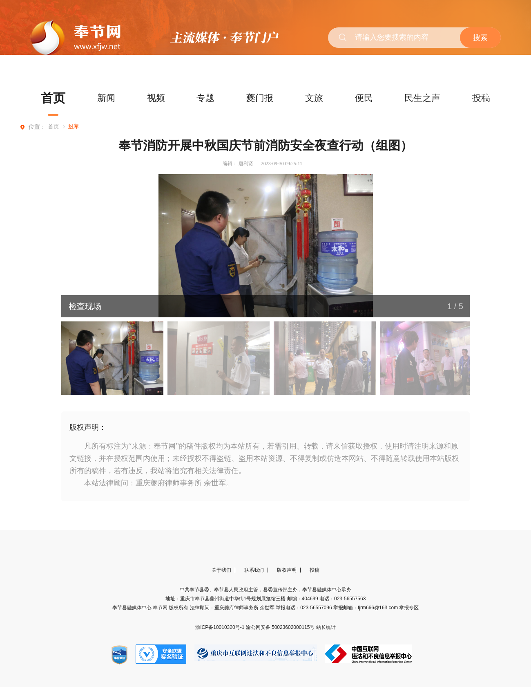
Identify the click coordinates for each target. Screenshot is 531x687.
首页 (53, 98)
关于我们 (221, 570)
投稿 (481, 98)
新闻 (106, 98)
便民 (364, 98)
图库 (73, 126)
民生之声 (422, 98)
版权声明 (287, 570)
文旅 (314, 98)
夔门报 (259, 98)
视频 (156, 98)
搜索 (480, 38)
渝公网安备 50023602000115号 (281, 627)
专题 (205, 98)
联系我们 (254, 570)
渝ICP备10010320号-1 (220, 627)
